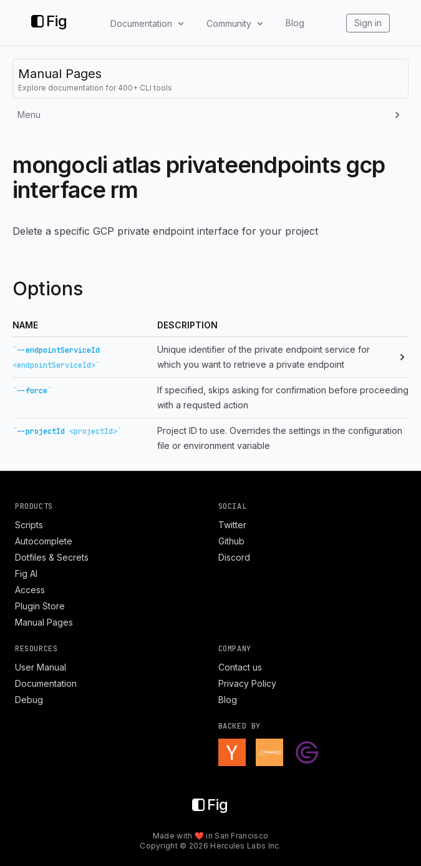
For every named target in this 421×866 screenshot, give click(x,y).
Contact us (240, 667)
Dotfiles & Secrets (52, 557)
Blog (295, 22)
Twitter (232, 524)
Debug (29, 699)
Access (30, 589)
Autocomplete (43, 541)
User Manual (40, 667)
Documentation (46, 683)
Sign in (368, 22)
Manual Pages (44, 622)
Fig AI (26, 573)
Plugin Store (40, 606)
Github (231, 541)
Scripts (29, 524)
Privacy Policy (247, 683)
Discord (234, 557)
